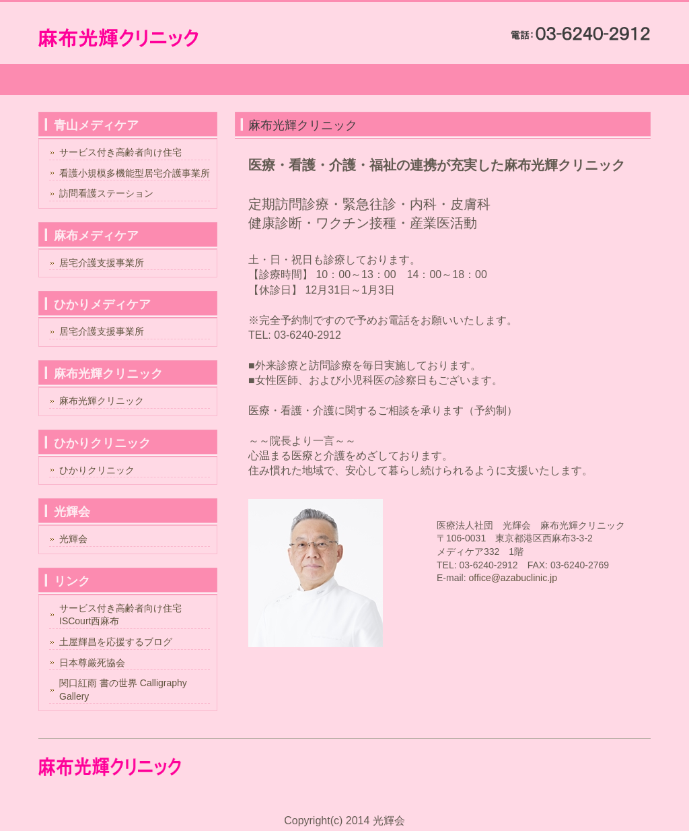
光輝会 (73, 538)
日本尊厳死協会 (92, 662)
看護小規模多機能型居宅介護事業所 (134, 173)
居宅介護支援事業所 (101, 262)
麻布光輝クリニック (101, 400)
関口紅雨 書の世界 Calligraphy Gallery (123, 689)
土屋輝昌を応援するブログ (115, 641)
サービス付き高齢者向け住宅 (120, 152)
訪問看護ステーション (106, 193)
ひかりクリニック (97, 470)
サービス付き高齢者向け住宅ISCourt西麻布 (120, 615)
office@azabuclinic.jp (512, 577)
